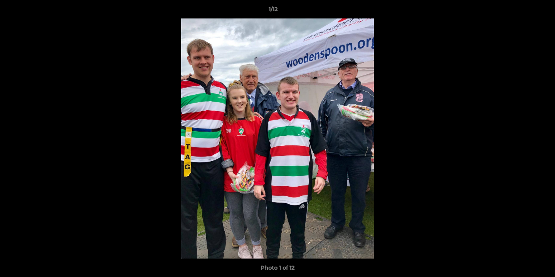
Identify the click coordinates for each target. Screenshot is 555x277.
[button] (522, 11)
